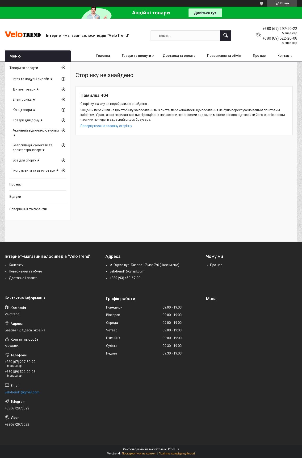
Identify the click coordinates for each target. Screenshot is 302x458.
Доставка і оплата (23, 278)
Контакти (285, 56)
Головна (103, 56)
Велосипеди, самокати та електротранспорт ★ (32, 147)
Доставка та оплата (179, 56)
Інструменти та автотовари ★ (36, 170)
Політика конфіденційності (177, 453)
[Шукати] (225, 35)
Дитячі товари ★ (26, 89)
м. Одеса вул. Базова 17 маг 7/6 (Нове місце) (144, 265)
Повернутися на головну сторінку (106, 126)
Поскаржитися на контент (139, 453)
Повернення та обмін (224, 56)
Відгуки (15, 196)
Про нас (259, 56)
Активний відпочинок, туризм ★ (36, 132)
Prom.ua (173, 449)
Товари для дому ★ (28, 120)
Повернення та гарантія (28, 209)
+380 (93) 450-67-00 (125, 278)
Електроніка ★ (24, 99)
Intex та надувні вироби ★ (33, 79)
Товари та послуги (136, 56)
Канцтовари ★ (24, 110)
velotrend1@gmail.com (127, 271)
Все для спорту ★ (26, 160)
